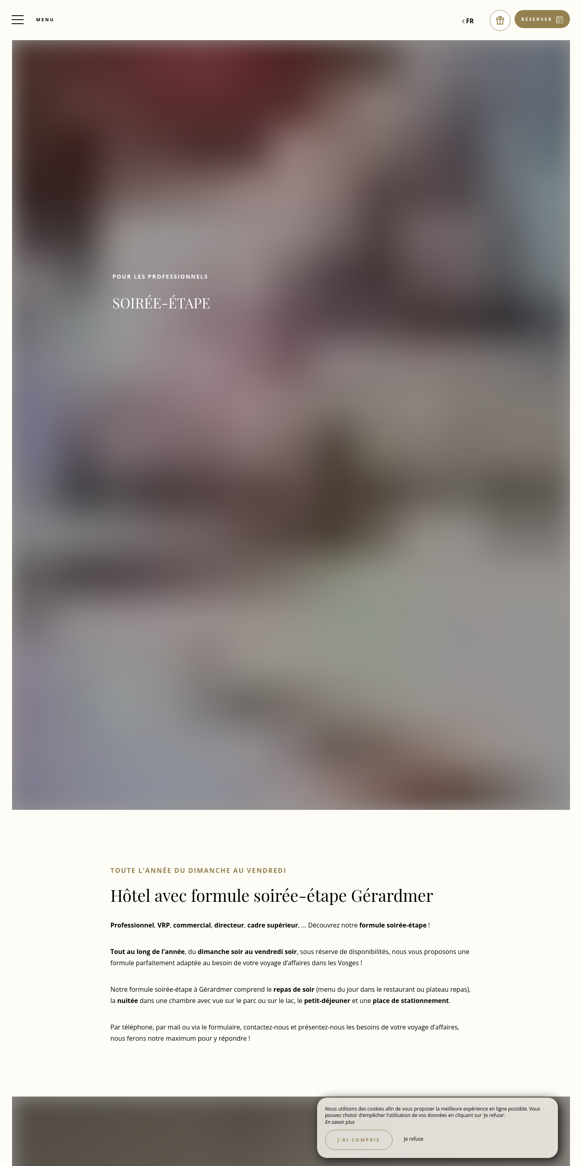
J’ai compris (359, 1140)
